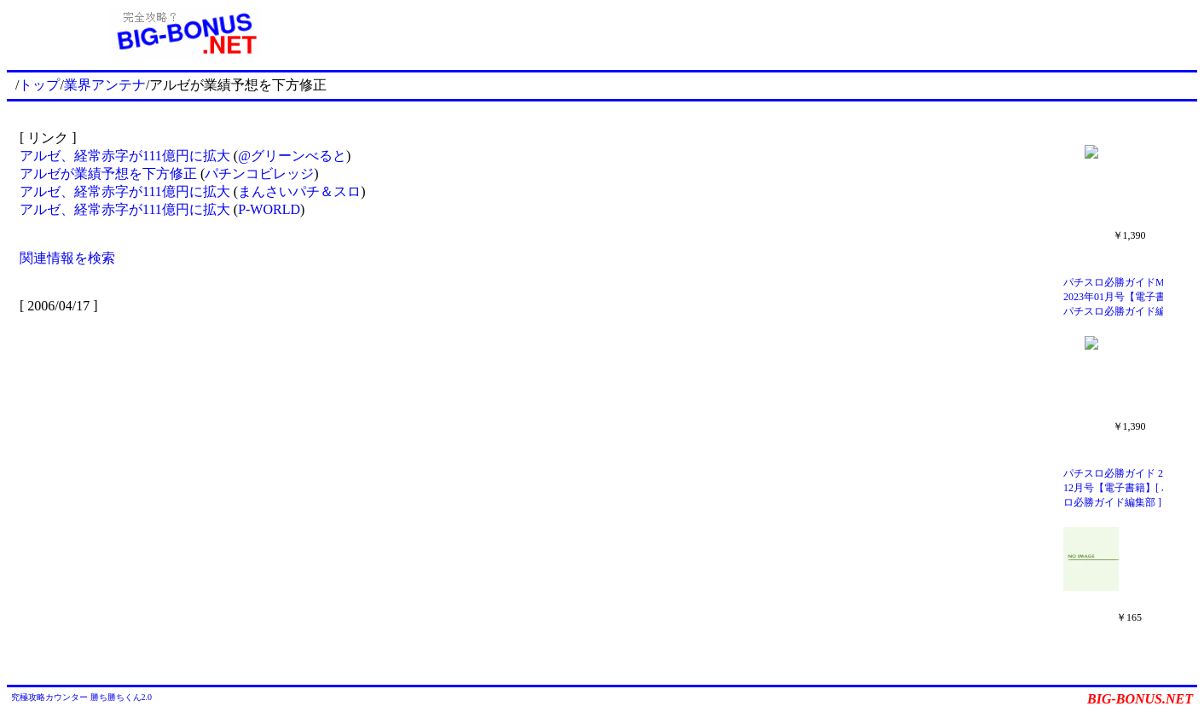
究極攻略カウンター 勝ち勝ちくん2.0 (81, 697)
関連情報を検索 (67, 258)
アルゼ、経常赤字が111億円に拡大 (125, 155)
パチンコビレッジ (259, 173)
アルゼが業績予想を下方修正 (108, 173)
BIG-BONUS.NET (1140, 699)
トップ (39, 85)
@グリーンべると (292, 155)
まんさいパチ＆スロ (299, 191)
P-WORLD (269, 209)
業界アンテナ (105, 85)
